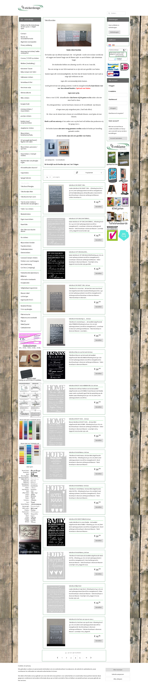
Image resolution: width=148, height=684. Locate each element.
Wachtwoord (113, 99)
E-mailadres (112, 91)
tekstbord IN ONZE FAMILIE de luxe (80, 519)
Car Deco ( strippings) (28, 268)
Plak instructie (25, 314)
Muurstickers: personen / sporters (29, 148)
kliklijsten (24, 276)
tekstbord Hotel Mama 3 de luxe (79, 552)
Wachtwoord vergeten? (116, 113)
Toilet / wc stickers (27, 209)
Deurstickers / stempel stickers (28, 155)
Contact (23, 34)
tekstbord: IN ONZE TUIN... (77, 185)
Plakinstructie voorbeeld (29, 318)
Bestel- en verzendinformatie (27, 38)
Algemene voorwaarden (28, 42)
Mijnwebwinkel (95, 680)
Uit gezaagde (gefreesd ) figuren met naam (29, 141)
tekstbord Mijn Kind (75, 586)
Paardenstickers (26, 246)
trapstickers (25, 173)
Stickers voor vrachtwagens (30, 261)
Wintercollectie (26, 93)
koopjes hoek (25, 104)
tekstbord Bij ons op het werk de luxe (80, 352)
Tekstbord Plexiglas (27, 186)
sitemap (68, 680)
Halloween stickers (27, 77)
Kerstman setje (26, 87)
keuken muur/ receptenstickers (26, 122)
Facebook (68, 669)
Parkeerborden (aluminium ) (30, 273)
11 (86, 658)
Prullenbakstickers (27, 249)
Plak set (23, 321)
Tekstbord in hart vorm (28, 197)
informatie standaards (28, 279)
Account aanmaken (116, 138)
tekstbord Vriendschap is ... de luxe (80, 319)
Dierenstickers (25, 253)
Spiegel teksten (26, 178)
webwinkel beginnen (78, 680)
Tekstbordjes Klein (27, 192)
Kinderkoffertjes (26, 306)
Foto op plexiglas (26, 309)
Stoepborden (25, 283)
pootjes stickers (26, 116)
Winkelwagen (114, 32)
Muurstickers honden (28, 243)
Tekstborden (25, 183)
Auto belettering (26, 264)
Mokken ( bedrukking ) (28, 63)
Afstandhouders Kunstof (29, 168)
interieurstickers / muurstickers (27, 110)
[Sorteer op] (88, 172)
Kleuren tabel (25, 293)
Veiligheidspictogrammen (29, 288)
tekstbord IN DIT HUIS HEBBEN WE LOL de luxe (83, 385)
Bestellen (99, 206)
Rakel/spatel (25, 324)
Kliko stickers (25, 98)
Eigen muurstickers (27, 219)
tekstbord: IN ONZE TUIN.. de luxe (79, 285)
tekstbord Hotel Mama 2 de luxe (79, 452)
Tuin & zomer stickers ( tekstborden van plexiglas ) (29, 203)
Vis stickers (24, 237)
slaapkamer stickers (27, 128)
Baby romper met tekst (28, 72)
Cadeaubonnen (26, 328)
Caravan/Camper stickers (29, 258)
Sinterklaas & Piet (26, 82)
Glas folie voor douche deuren (28, 230)
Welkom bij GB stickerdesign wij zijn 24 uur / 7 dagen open (30, 26)
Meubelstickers (26, 214)
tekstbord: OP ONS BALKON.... (78, 252)
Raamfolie (24, 224)
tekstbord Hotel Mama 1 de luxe (79, 486)
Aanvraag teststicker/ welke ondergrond (30, 52)
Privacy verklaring (26, 45)
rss (72, 680)
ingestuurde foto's (27, 300)
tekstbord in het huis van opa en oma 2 (81, 619)
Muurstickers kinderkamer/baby (27, 134)
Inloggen (113, 108)
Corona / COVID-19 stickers (30, 58)
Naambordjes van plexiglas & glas (29, 161)
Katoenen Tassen (26, 69)
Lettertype (24, 296)
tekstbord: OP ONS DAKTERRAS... (79, 218)
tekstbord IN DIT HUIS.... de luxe (79, 419)
